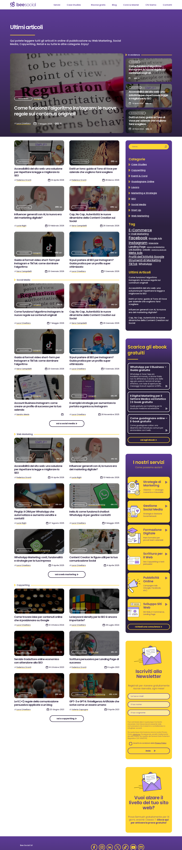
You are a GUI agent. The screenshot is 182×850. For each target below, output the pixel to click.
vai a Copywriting (65, 718)
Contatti (167, 4)
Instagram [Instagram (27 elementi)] (138, 242)
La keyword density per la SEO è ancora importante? (93, 618)
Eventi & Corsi (139, 176)
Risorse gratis (98, 4)
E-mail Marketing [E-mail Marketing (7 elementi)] (139, 233)
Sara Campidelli (79, 225)
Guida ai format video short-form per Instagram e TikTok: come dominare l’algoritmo (37, 263)
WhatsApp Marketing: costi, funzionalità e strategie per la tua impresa (38, 558)
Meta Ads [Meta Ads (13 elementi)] (135, 253)
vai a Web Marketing (65, 574)
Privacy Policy (160, 743)
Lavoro (135, 187)
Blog (114, 4)
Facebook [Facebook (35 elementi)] (138, 237)
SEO (133, 198)
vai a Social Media (65, 423)
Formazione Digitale (152, 531)
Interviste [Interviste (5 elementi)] (153, 243)
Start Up (136, 210)
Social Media (23, 99)
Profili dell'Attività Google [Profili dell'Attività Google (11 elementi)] (146, 256)
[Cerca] (166, 147)
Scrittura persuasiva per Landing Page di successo (94, 660)
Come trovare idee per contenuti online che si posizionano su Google (38, 618)
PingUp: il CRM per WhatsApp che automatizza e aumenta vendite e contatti (35, 515)
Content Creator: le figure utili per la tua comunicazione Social (93, 558)
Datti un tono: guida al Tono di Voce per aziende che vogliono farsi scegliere (147, 120)
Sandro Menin (22, 414)
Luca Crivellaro (23, 123)
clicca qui (136, 734)
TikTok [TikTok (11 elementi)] (133, 264)
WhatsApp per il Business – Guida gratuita (148, 368)
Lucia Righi (21, 225)
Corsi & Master (131, 4)
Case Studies (74, 4)
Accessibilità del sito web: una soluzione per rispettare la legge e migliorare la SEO (148, 95)
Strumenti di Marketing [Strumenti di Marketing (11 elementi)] (145, 260)
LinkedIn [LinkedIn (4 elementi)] (146, 250)
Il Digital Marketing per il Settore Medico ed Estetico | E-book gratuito (148, 399)
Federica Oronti (23, 180)
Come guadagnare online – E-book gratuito (148, 419)
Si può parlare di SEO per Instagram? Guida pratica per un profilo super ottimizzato (91, 263)
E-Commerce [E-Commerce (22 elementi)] (140, 230)
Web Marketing (135, 87)
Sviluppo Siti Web (152, 606)
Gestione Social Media (153, 507)
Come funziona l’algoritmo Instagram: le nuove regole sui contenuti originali (65, 111)
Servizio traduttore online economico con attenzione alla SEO (36, 660)
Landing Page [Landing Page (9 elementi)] (137, 247)
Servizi (57, 4)
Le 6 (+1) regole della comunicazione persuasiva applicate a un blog (36, 703)
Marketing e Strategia (137, 113)
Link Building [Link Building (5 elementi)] (135, 249)
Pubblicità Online (151, 579)
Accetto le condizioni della (147, 743)
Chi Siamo (150, 4)
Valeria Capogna (80, 709)
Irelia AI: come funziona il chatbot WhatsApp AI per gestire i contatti (90, 513)
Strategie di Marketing (152, 484)
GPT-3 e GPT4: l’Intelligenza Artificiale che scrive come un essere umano (94, 703)
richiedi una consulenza (147, 626)
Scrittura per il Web (153, 555)
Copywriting (24, 610)
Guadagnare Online (142, 181)
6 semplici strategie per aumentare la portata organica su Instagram (92, 404)
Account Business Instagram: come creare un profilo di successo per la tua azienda (37, 406)
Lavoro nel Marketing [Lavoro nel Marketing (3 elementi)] (155, 247)
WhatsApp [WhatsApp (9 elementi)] (145, 264)
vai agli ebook (147, 440)
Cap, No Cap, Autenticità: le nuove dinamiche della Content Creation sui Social (92, 217)
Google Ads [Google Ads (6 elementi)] (155, 238)
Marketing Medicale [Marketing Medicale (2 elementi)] (158, 250)
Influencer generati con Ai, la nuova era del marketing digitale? (38, 216)
